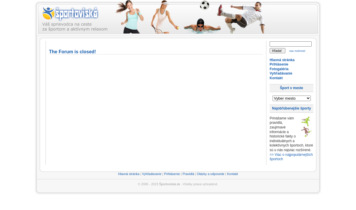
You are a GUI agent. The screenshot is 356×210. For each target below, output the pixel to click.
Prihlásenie (279, 64)
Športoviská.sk (169, 184)
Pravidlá (188, 174)
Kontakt (276, 78)
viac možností (297, 51)
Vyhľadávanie (281, 73)
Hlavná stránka (282, 60)
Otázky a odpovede (210, 174)
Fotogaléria (279, 69)
